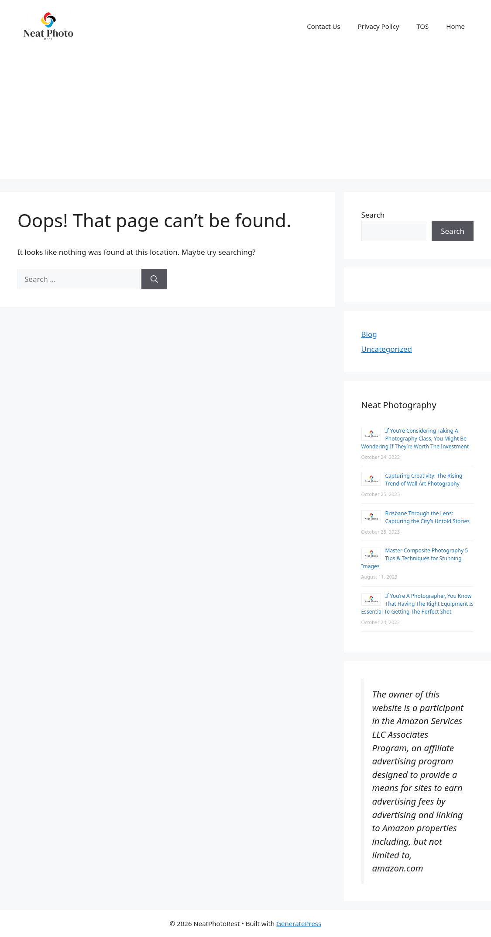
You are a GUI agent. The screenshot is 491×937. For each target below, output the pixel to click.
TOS (422, 26)
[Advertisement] (245, 117)
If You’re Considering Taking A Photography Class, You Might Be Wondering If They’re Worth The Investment (415, 438)
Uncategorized (386, 349)
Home (455, 26)
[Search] (154, 279)
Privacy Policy (378, 26)
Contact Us (323, 26)
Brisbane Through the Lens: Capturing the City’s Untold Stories (427, 517)
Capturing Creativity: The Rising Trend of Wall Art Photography (424, 479)
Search (373, 215)
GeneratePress (298, 923)
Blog (369, 334)
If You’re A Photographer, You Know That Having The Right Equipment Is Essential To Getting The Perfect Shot (417, 603)
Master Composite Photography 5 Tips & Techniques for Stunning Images (414, 558)
